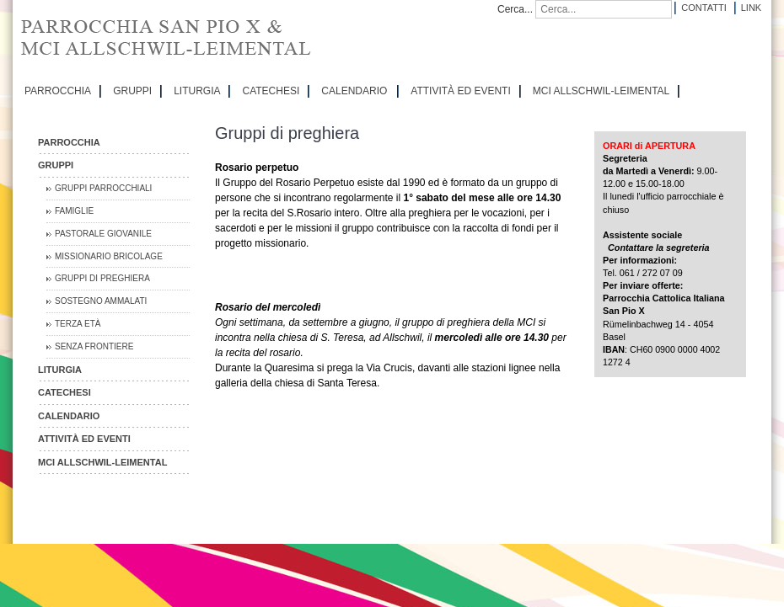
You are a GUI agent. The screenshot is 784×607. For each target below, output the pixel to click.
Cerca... (515, 9)
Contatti (703, 8)
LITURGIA (197, 91)
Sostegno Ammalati (101, 301)
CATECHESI (270, 91)
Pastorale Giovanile (103, 233)
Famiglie (74, 211)
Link (751, 8)
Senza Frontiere (94, 346)
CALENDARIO (354, 91)
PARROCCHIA (57, 91)
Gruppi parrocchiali (103, 188)
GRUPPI (132, 91)
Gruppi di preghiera (102, 278)
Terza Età (77, 323)
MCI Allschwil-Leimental (601, 91)
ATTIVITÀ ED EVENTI (460, 91)
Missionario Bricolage (109, 256)
